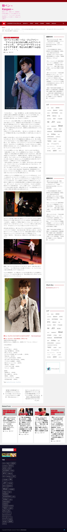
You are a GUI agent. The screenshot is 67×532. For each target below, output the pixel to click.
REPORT (25, 23)
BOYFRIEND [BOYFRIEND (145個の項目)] (55, 113)
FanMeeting (37, 414)
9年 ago (6, 52)
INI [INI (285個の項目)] (48, 122)
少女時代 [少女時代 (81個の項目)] (59, 148)
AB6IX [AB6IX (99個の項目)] (52, 107)
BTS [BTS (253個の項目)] (48, 116)
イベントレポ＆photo (15, 37)
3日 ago (21, 434)
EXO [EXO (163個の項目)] (54, 118)
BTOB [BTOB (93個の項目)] (61, 113)
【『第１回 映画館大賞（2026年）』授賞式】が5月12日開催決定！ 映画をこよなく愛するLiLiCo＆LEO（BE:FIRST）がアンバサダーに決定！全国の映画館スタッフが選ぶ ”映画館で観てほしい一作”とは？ (25, 425)
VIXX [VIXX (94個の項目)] (48, 143)
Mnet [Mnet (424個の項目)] (60, 126)
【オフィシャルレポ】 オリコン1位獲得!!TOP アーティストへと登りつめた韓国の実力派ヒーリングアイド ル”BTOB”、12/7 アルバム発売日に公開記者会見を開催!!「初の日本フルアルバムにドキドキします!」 (32, 395)
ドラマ (42, 414)
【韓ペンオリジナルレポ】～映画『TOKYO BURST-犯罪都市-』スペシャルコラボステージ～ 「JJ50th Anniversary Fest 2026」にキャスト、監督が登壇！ (55, 43)
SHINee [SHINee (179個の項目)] (53, 134)
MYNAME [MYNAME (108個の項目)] (49, 128)
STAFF (11, 52)
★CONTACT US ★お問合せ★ (14, 23)
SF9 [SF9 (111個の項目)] (48, 134)
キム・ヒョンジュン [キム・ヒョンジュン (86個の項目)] (51, 146)
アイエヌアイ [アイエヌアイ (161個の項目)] (55, 144)
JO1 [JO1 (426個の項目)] (53, 122)
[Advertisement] (56, 164)
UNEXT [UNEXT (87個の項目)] (60, 141)
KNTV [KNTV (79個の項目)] (48, 126)
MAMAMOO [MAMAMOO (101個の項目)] (53, 126)
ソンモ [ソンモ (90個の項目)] (48, 148)
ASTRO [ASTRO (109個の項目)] (61, 110)
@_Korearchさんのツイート (52, 287)
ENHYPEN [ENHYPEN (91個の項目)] (49, 118)
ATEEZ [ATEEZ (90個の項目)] (48, 113)
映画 (4, 414)
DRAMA (42, 23)
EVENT (31, 23)
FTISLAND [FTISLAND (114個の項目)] (60, 118)
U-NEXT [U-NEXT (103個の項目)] (55, 141)
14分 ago (5, 431)
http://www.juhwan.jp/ (36, 336)
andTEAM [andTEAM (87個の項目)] (49, 110)
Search (15, 449)
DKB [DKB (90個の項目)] (59, 322)
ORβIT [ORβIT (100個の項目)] (60, 128)
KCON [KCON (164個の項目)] (59, 122)
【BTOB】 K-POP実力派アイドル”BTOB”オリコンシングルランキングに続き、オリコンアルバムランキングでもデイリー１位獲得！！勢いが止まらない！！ (13, 394)
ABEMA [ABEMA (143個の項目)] (57, 107)
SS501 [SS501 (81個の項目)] (59, 134)
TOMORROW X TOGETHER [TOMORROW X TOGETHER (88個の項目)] (52, 138)
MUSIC (36, 23)
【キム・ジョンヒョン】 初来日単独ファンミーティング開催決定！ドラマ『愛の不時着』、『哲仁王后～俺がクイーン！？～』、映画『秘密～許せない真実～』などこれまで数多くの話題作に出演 (41, 424)
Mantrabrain (23, 530)
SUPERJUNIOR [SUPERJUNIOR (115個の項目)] (50, 136)
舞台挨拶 (61, 412)
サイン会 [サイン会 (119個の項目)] (59, 146)
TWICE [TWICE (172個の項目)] (49, 141)
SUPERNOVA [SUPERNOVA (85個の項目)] (58, 136)
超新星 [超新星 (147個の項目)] (55, 150)
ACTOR (5, 37)
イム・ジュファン (17, 382)
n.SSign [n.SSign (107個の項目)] (55, 128)
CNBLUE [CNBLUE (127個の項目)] (54, 116)
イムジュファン (9, 382)
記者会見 (52, 414)
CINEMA (48, 23)
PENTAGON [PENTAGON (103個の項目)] (49, 131)
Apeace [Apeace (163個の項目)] (55, 110)
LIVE (11, 410)
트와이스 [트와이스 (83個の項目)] (60, 150)
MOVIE (14, 410)
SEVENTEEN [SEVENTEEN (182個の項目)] (58, 131)
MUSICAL (54, 23)
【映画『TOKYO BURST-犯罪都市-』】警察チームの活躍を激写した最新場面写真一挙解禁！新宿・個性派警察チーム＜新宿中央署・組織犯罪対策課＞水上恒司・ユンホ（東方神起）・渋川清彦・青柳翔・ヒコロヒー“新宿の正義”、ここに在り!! (55, 93)
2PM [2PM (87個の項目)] (48, 107)
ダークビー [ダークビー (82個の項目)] (54, 148)
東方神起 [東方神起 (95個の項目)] (49, 150)
